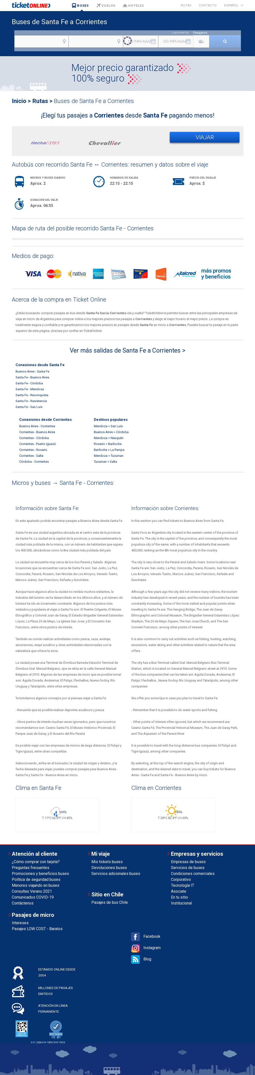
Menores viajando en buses (35, 885)
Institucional (181, 903)
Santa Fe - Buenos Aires (32, 377)
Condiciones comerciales (193, 873)
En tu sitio (179, 897)
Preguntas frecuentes (30, 867)
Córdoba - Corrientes (34, 461)
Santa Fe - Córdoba (29, 383)
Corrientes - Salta (31, 456)
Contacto (208, 5)
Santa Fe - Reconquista (32, 395)
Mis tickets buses (107, 861)
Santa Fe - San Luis (29, 407)
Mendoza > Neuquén (108, 438)
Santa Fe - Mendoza (30, 389)
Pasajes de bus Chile (109, 902)
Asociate (178, 891)
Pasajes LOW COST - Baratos (37, 928)
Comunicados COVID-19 (33, 897)
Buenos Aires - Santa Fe (32, 371)
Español (231, 5)
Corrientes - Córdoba (34, 438)
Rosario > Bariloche (107, 444)
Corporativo (181, 879)
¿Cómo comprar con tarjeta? (36, 861)
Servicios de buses (187, 867)
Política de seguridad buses (36, 879)
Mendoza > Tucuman (108, 456)
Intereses (20, 923)
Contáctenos (23, 903)
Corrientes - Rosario (33, 450)
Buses (80, 5)
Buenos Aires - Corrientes (37, 426)
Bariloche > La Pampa (109, 450)
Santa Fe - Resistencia (31, 401)
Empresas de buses (188, 861)
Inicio (19, 101)
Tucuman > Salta (105, 461)
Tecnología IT (182, 885)
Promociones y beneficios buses (40, 873)
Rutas (186, 5)
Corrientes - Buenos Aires (37, 432)
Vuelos (105, 5)
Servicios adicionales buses (115, 873)
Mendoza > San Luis (108, 426)
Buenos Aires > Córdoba (111, 432)
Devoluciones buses (109, 867)
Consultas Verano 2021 (32, 891)
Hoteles (133, 5)
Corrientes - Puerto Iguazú (37, 444)
